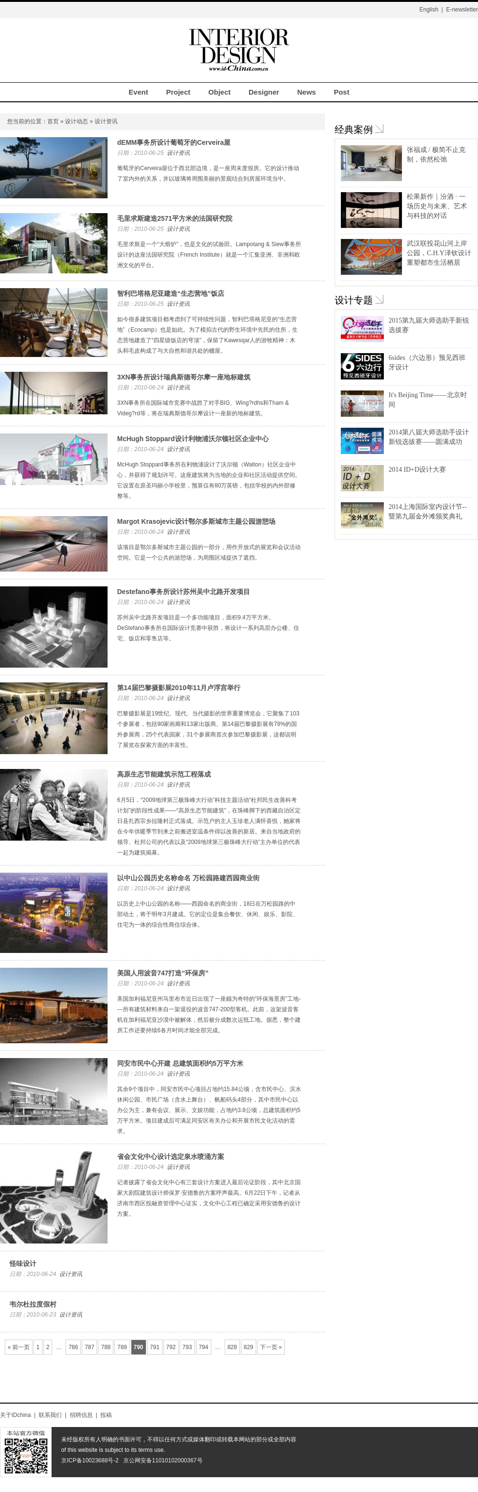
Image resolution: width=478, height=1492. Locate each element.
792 (171, 1347)
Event (138, 92)
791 (155, 1347)
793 (187, 1347)
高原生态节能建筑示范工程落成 (164, 774)
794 (203, 1347)
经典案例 (354, 129)
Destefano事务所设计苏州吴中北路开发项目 (183, 591)
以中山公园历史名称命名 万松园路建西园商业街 (188, 878)
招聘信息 (81, 1415)
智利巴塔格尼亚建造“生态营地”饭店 (170, 293)
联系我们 (50, 1415)
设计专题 (354, 300)
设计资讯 (178, 153)
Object (219, 92)
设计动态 (76, 121)
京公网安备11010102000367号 (162, 1460)
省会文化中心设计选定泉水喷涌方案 (170, 1156)
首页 (53, 121)
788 (105, 1347)
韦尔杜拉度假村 (33, 1304)
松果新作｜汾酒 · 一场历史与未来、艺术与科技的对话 (437, 206)
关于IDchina (15, 1415)
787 (89, 1347)
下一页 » (271, 1347)
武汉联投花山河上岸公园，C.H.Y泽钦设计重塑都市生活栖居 (439, 253)
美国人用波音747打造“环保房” (162, 973)
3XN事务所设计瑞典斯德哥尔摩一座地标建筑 (183, 377)
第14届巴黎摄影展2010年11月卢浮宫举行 (178, 688)
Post (341, 92)
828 (232, 1347)
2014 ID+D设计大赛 (417, 469)
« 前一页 (19, 1347)
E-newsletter (462, 9)
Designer (264, 92)
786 (73, 1347)
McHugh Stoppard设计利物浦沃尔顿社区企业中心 (193, 439)
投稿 (106, 1415)
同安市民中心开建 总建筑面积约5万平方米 (180, 1063)
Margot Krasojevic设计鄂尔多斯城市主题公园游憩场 (196, 521)
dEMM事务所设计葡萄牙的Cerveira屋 (173, 142)
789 (122, 1347)
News (306, 92)
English (428, 9)
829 (248, 1347)
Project (178, 92)
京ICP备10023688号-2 (90, 1460)
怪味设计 (23, 1263)
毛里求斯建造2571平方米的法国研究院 (174, 218)
